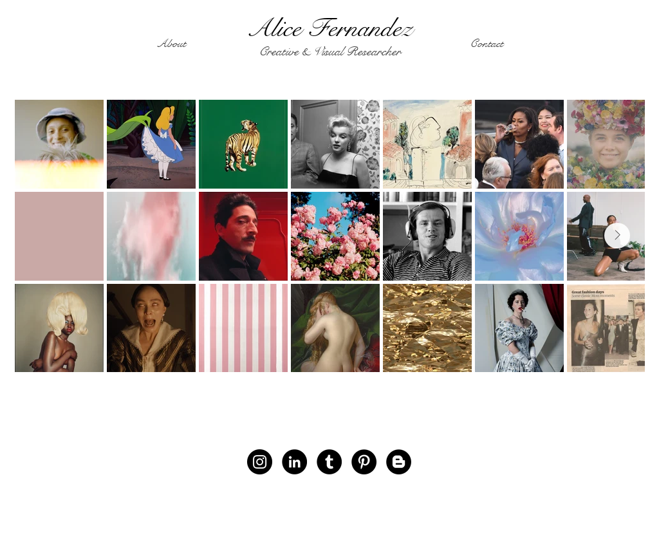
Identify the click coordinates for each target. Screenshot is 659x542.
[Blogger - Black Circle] (398, 461)
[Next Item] (617, 235)
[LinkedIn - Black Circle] (294, 461)
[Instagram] (259, 461)
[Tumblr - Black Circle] (329, 461)
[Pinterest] (363, 461)
